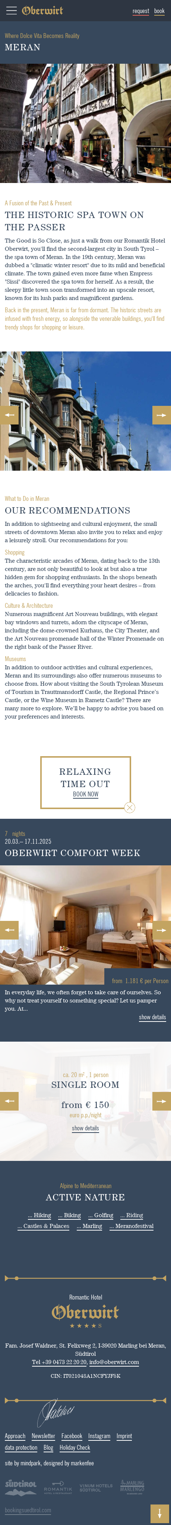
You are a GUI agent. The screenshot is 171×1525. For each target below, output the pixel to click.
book (160, 11)
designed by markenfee (92, 1463)
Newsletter (27, 1435)
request (141, 11)
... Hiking (39, 1215)
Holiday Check (59, 1447)
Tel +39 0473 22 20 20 (43, 1361)
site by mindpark (46, 1463)
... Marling (89, 1225)
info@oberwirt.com (98, 1361)
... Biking (69, 1215)
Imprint (108, 1435)
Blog (32, 1447)
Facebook (55, 1435)
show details (69, 1128)
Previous (9, 415)
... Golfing (100, 1215)
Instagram (84, 1435)
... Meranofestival (131, 1225)
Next (161, 415)
